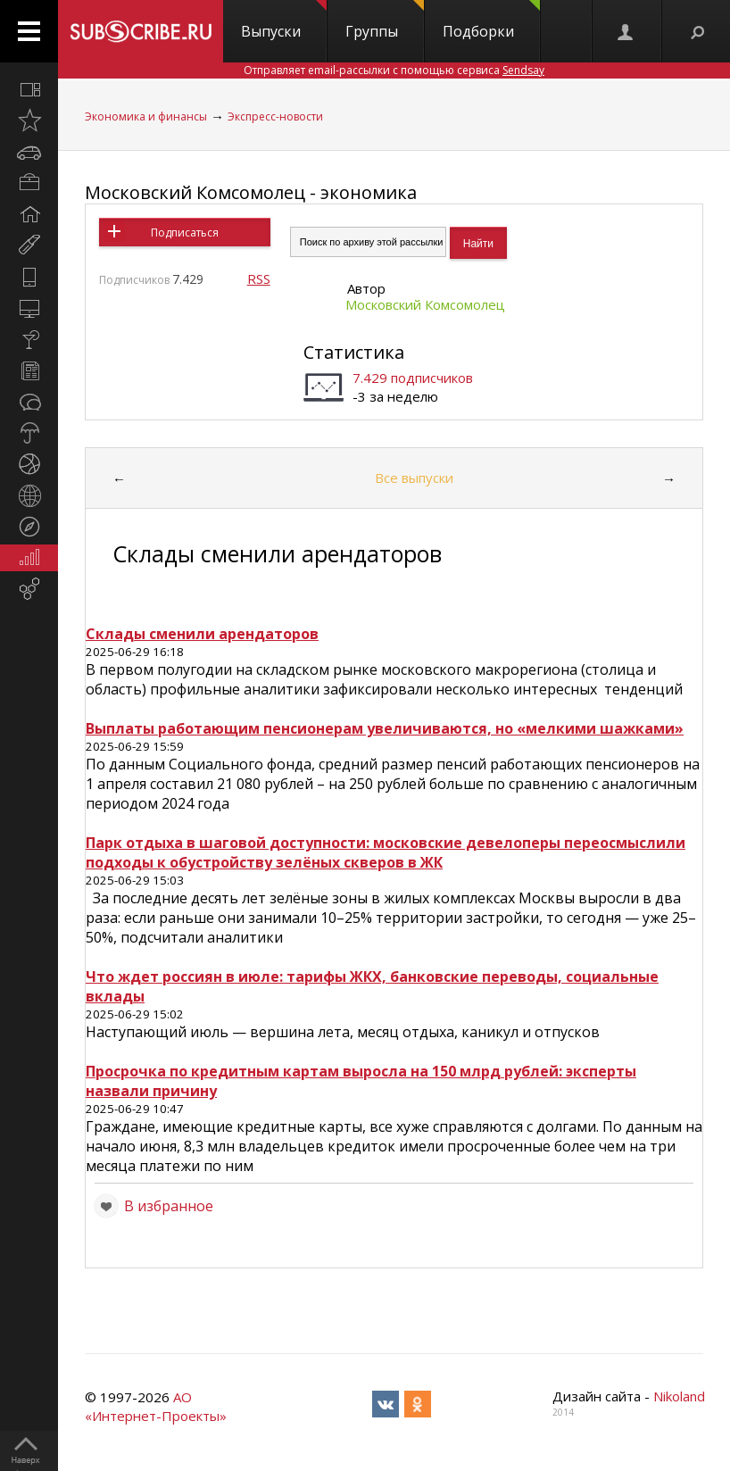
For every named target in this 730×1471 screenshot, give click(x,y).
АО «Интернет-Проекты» (156, 1406)
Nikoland (679, 1396)
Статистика (353, 352)
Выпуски (284, 20)
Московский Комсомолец (425, 304)
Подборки (491, 20)
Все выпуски (414, 477)
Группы (384, 20)
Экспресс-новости (275, 116)
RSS (258, 278)
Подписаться (185, 232)
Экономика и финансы (146, 116)
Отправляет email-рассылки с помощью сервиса (394, 70)
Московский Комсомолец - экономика (251, 192)
